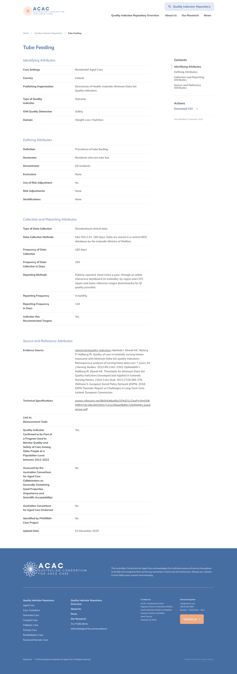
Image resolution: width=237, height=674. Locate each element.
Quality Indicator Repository (48, 33)
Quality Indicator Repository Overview (135, 15)
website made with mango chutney (199, 659)
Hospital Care (30, 620)
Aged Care (28, 605)
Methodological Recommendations (89, 628)
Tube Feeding (74, 33)
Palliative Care (30, 625)
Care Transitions (31, 610)
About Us (171, 15)
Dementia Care (31, 615)
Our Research (78, 618)
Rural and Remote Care (35, 639)
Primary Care (30, 630)
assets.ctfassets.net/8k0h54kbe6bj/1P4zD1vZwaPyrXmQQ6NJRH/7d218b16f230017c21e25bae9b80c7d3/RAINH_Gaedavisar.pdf (112, 405)
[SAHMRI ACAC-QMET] (43, 11)
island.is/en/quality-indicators (93, 350)
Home (26, 33)
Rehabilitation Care (33, 634)
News (207, 15)
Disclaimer (27, 659)
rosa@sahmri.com (187, 603)
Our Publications (79, 623)
